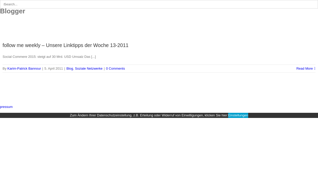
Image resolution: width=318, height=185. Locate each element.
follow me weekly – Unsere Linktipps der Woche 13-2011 (66, 45)
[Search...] (159, 4)
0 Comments (115, 68)
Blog (69, 68)
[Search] (4, 4)
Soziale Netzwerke (89, 68)
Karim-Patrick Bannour (24, 68)
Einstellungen (238, 115)
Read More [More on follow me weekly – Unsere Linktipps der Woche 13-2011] (304, 68)
